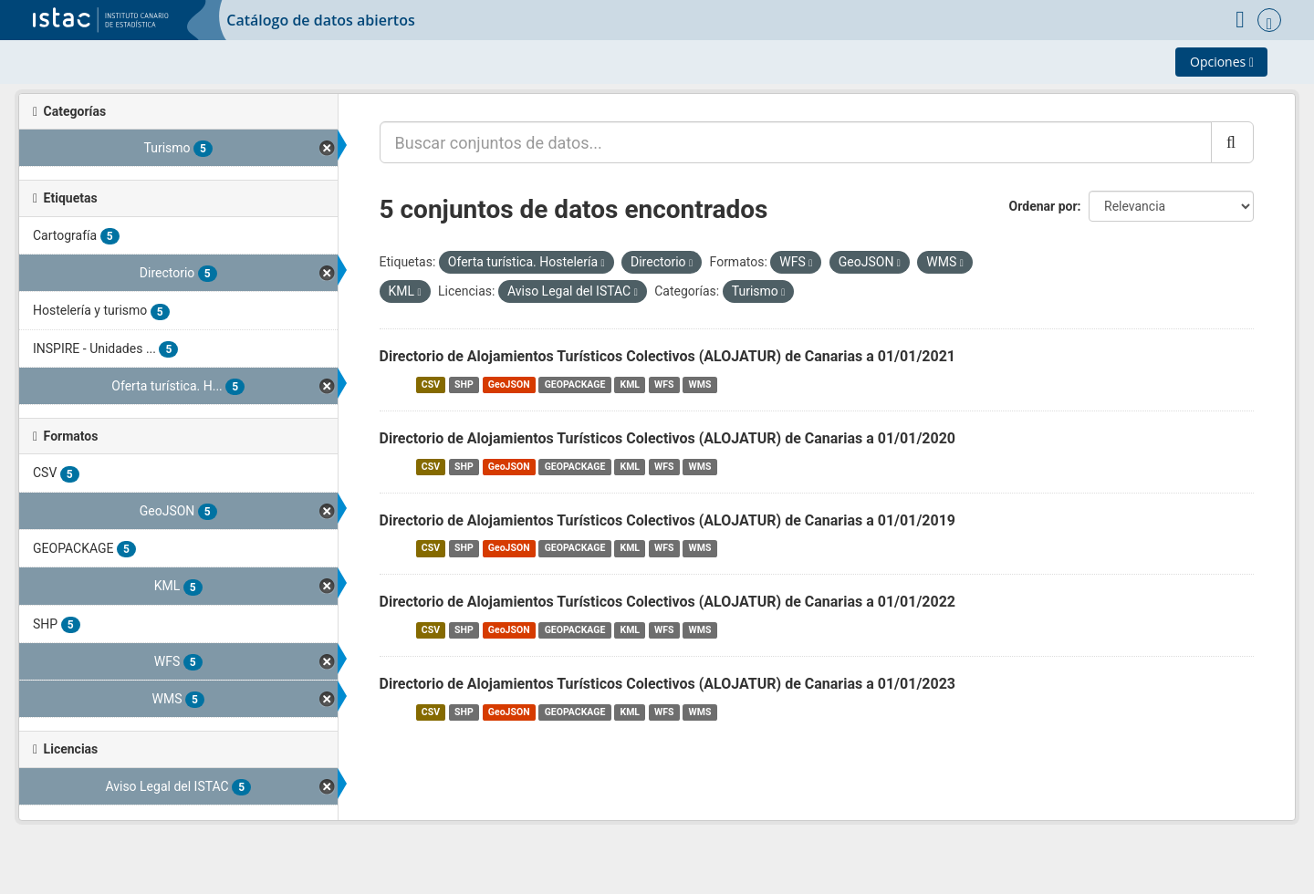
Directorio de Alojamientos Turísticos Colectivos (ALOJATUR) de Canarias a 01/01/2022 (668, 601)
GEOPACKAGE (575, 384)
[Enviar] (1232, 142)
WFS (663, 384)
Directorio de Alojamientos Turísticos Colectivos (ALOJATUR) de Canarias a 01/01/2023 (668, 683)
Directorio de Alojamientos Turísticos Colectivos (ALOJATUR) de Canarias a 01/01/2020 (668, 438)
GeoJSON (509, 384)
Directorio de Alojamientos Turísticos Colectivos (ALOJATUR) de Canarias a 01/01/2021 (668, 356)
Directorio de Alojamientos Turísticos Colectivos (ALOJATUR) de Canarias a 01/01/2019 (668, 520)
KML (630, 384)
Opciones (1222, 61)
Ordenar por (1043, 206)
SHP (464, 384)
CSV (431, 384)
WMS (700, 384)
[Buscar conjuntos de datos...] (796, 142)
